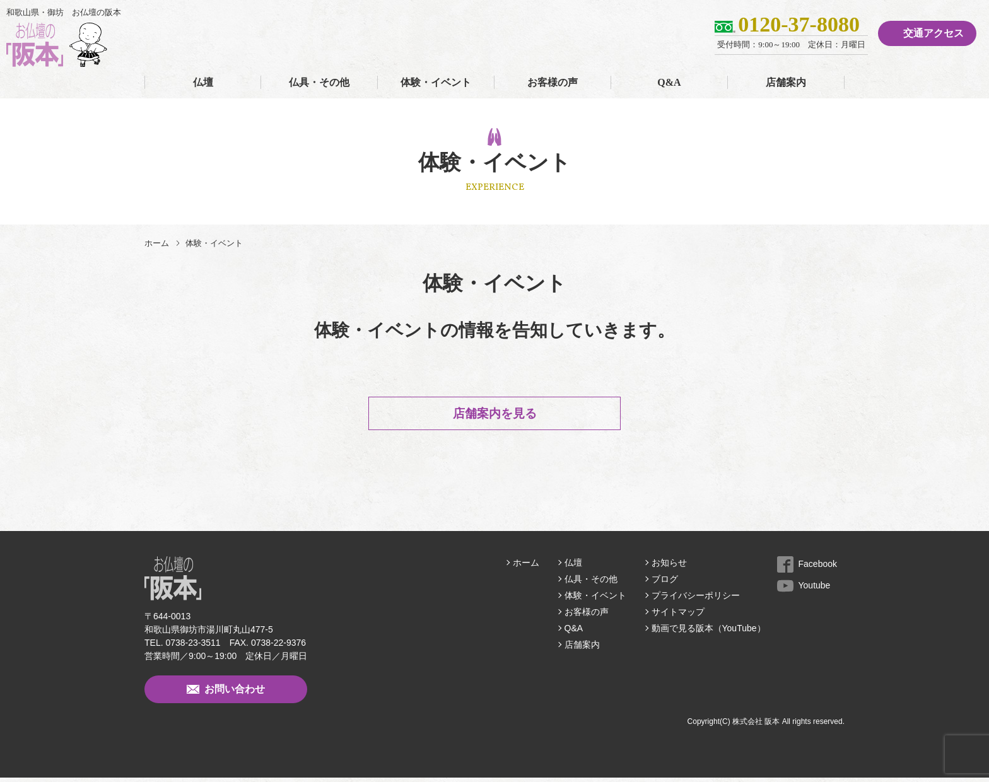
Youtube (804, 590)
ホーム (156, 243)
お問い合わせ (226, 693)
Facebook (807, 568)
